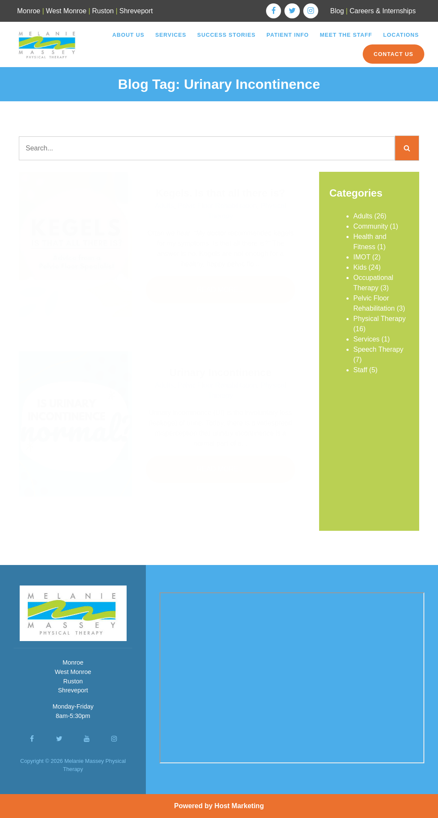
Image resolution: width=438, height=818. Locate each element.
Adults (164, 205)
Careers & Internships (382, 11)
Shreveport (136, 11)
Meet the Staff (346, 35)
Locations (401, 35)
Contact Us (393, 54)
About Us (128, 35)
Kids (360, 267)
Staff (360, 370)
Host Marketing (239, 805)
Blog (337, 11)
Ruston (103, 11)
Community (370, 226)
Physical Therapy (379, 318)
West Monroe (66, 11)
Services (170, 35)
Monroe (28, 11)
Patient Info (287, 35)
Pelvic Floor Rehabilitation (217, 205)
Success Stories (226, 35)
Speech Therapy (378, 349)
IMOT (361, 257)
